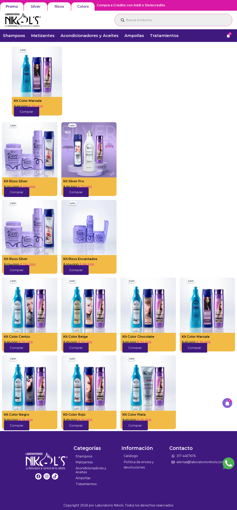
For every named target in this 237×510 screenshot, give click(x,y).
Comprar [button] (26, 112)
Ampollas (134, 35)
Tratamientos (164, 35)
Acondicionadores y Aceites (89, 35)
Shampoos (14, 35)
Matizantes (43, 35)
